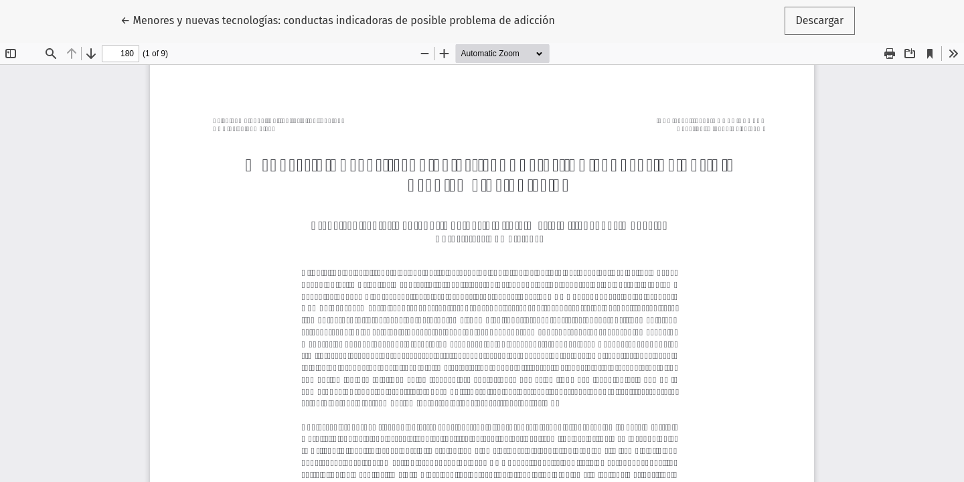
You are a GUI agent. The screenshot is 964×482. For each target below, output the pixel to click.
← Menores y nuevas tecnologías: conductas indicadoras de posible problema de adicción (337, 19)
